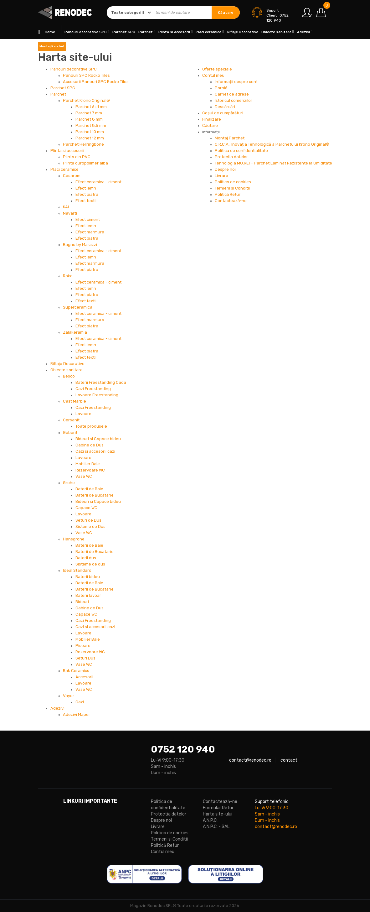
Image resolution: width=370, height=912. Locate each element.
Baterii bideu (87, 576)
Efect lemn (85, 188)
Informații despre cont (236, 81)
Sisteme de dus (90, 564)
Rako (68, 276)
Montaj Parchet (51, 46)
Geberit (70, 432)
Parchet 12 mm (89, 138)
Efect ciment (87, 219)
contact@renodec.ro (250, 760)
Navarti (70, 213)
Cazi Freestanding (93, 388)
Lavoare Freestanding (96, 395)
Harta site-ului (217, 814)
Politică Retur (227, 194)
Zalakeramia (75, 332)
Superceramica (77, 307)
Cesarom (71, 175)
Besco (69, 376)
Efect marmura (89, 232)
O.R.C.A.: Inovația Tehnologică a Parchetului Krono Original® (272, 144)
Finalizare (211, 119)
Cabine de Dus (89, 445)
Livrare (221, 175)
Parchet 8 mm (89, 119)
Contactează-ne (231, 200)
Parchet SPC (123, 32)
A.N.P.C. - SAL (216, 826)
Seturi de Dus (88, 520)
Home (46, 32)
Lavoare (83, 413)
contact (288, 760)
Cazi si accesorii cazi (95, 451)
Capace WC (86, 507)
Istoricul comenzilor (233, 100)
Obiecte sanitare (277, 32)
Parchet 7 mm (88, 113)
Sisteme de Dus (90, 526)
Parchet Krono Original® (86, 100)
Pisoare (82, 645)
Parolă (221, 88)
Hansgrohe (74, 539)
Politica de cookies (233, 182)
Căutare (226, 12)
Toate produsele (91, 426)
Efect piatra (86, 194)
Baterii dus (85, 557)
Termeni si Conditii (232, 188)
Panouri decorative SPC (86, 32)
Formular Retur (218, 807)
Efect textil (85, 200)
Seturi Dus (85, 658)
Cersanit (71, 420)
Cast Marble (74, 401)
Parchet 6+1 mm (91, 106)
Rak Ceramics (76, 670)
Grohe (69, 482)
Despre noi (225, 169)
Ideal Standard (77, 570)
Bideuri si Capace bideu (98, 438)
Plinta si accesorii (175, 32)
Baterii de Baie (89, 489)
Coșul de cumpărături (222, 113)
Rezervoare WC (90, 470)
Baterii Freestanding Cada (100, 382)
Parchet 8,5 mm (90, 125)
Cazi (79, 702)
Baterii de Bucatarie (94, 495)
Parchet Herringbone (83, 144)
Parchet (146, 32)
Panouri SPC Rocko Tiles (86, 75)
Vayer (68, 695)
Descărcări (225, 106)
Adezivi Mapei (76, 714)
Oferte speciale (217, 69)
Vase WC (83, 476)
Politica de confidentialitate (241, 150)
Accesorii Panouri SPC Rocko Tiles (96, 81)
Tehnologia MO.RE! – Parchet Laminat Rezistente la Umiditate (273, 163)
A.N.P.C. (210, 820)
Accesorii (84, 677)
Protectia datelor (231, 156)
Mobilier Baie (87, 463)
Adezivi (304, 32)
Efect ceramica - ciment (98, 182)
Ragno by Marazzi (80, 244)
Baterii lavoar (88, 595)
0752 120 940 (183, 749)
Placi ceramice (210, 32)
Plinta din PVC (76, 156)
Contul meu (213, 75)
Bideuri (82, 601)
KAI (66, 207)
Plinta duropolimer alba (85, 163)
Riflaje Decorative (242, 32)
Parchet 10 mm (89, 131)
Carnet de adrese (232, 94)
